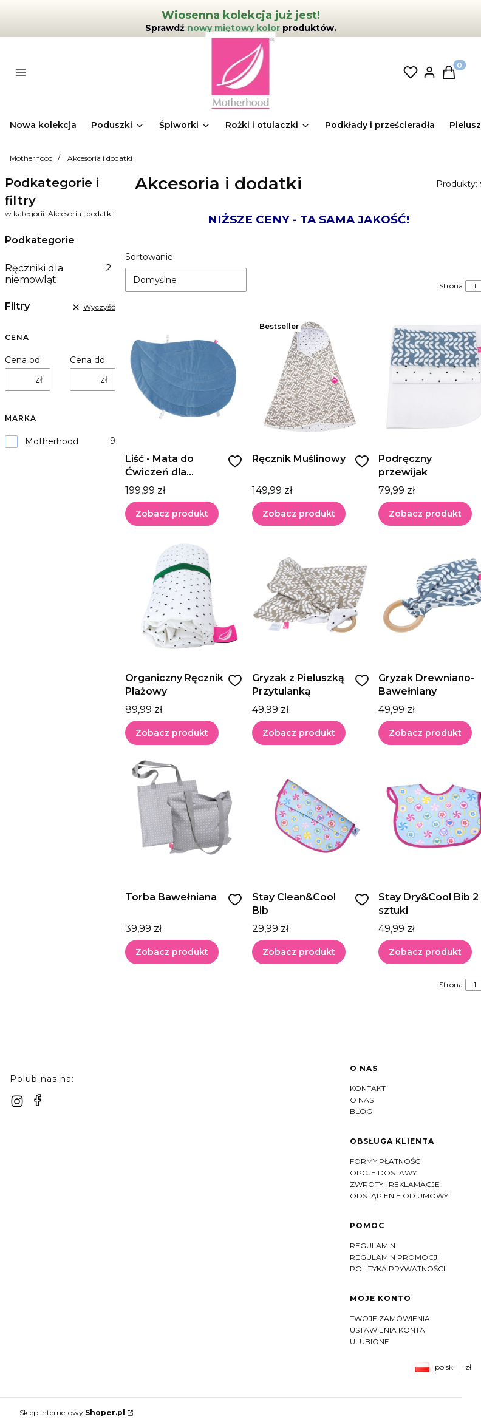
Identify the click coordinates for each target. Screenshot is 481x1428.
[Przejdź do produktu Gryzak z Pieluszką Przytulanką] (310, 596)
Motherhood (31, 158)
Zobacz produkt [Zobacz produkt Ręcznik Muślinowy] (298, 513)
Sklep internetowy (72, 1412)
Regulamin (372, 1245)
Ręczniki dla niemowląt (58, 273)
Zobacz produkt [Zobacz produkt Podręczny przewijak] (425, 513)
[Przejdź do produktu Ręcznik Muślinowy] (310, 377)
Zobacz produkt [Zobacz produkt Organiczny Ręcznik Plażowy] (171, 732)
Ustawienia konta (387, 1329)
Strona (451, 285)
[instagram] (17, 1101)
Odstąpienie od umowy (399, 1195)
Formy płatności (386, 1161)
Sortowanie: (150, 256)
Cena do (87, 360)
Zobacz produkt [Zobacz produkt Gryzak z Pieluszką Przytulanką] (298, 732)
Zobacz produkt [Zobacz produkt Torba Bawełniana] (171, 952)
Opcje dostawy (383, 1172)
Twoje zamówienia (390, 1318)
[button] (117, 73)
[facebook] (37, 1100)
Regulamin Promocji (394, 1257)
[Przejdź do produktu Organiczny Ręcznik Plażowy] (183, 596)
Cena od (22, 360)
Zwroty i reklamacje (395, 1184)
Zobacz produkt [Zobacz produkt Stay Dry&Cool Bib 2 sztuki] (425, 952)
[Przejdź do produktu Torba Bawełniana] (183, 815)
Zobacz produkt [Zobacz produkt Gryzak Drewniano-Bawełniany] (425, 732)
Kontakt (368, 1088)
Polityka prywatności (397, 1268)
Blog (361, 1111)
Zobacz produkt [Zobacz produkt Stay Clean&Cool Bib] (298, 952)
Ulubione (369, 1341)
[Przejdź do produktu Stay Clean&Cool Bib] (310, 815)
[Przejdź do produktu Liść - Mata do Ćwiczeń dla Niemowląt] (183, 377)
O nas (362, 1099)
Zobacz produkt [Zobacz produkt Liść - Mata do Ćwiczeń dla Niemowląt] (171, 513)
